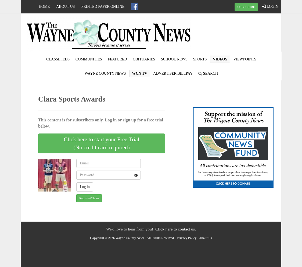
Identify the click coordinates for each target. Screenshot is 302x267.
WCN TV (139, 73)
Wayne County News (105, 73)
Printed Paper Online (103, 7)
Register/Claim (89, 198)
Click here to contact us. (175, 229)
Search (208, 73)
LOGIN (270, 6)
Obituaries (144, 59)
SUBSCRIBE (246, 7)
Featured (117, 59)
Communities (89, 59)
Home (44, 7)
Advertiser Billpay (173, 73)
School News (174, 59)
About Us (65, 7)
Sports (200, 59)
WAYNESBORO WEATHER (237, 33)
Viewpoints (244, 59)
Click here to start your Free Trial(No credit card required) (101, 143)
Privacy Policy (187, 238)
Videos (220, 59)
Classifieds (58, 59)
